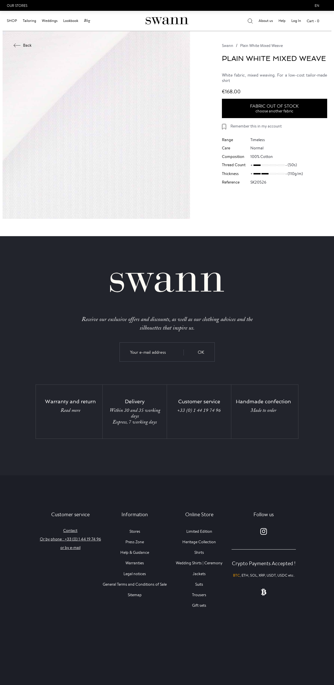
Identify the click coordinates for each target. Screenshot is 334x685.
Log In (296, 20)
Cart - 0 (313, 20)
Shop (12, 20)
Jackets (199, 573)
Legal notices (134, 573)
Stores (134, 531)
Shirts (199, 552)
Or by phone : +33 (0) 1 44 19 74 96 (70, 539)
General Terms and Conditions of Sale (135, 584)
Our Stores (17, 5)
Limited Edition (199, 531)
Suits (199, 584)
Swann (227, 45)
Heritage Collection (199, 541)
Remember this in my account (256, 126)
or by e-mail (70, 547)
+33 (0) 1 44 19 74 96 (199, 410)
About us (266, 20)
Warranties (134, 562)
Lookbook (70, 20)
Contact (70, 530)
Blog (87, 20)
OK (201, 352)
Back (23, 45)
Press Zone (134, 541)
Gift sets (199, 605)
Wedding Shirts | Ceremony (199, 562)
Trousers (199, 594)
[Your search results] (250, 21)
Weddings (49, 20)
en (317, 5)
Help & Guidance (134, 552)
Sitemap (135, 594)
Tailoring (29, 20)
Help (282, 20)
